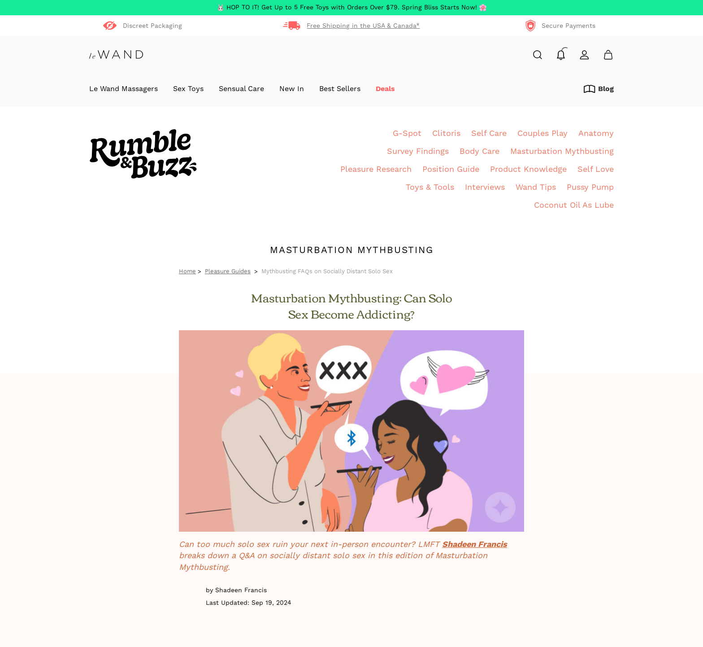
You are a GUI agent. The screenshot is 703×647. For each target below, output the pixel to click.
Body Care (479, 151)
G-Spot (407, 133)
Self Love (595, 169)
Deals (385, 89)
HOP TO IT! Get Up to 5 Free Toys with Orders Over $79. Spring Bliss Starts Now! (351, 7)
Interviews (485, 187)
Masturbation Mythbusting (562, 151)
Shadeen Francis (474, 544)
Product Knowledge (528, 169)
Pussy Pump (590, 187)
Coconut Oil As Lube (574, 205)
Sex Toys (188, 89)
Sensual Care (241, 89)
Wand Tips (536, 187)
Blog (598, 89)
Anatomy (596, 133)
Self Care (489, 133)
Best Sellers (339, 89)
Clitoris (446, 133)
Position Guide (450, 169)
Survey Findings (418, 151)
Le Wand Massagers (123, 89)
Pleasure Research (376, 169)
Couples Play (542, 133)
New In (291, 89)
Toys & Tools (430, 187)
